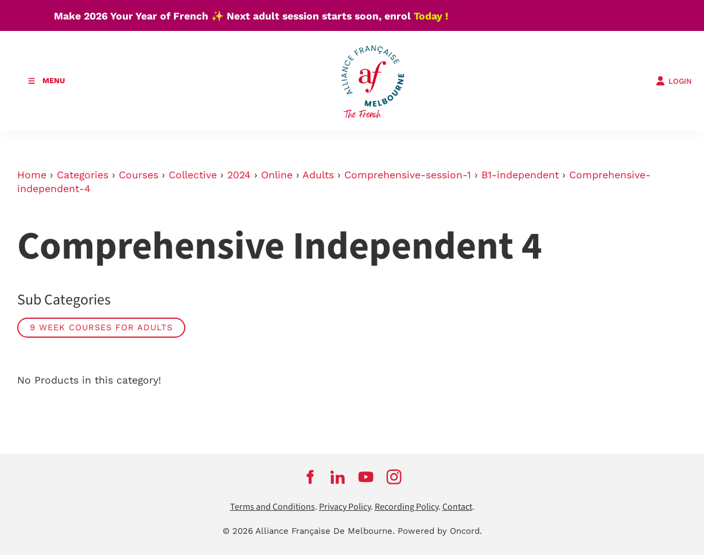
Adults (318, 175)
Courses (138, 175)
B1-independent (520, 175)
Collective (193, 175)
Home (31, 175)
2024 (239, 175)
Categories (82, 175)
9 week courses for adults (101, 327)
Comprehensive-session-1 (407, 175)
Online (277, 175)
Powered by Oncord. (440, 531)
